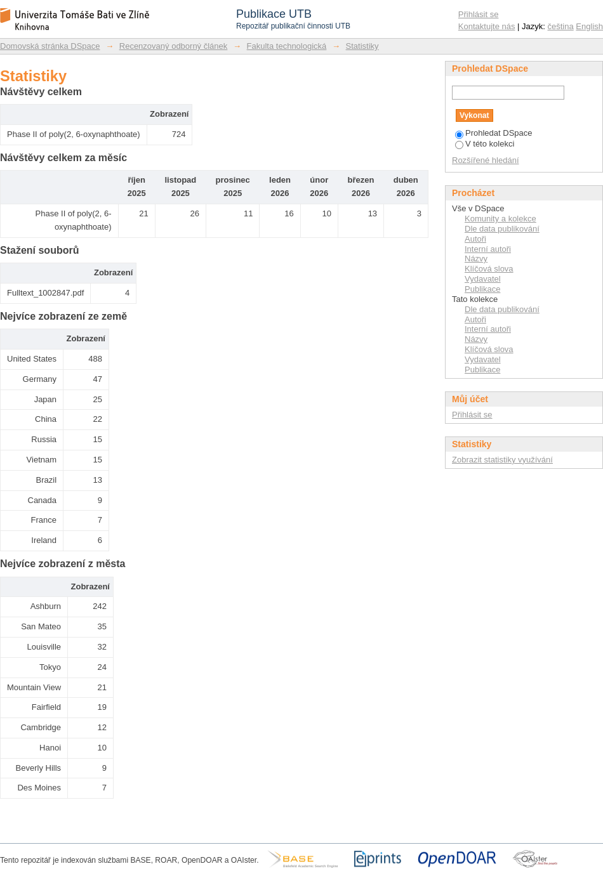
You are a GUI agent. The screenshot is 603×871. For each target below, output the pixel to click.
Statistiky (362, 46)
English (589, 26)
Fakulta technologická (287, 46)
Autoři (475, 239)
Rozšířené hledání (485, 160)
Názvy (476, 258)
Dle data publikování (502, 228)
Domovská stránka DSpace (50, 46)
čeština (561, 26)
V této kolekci (484, 143)
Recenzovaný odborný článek (173, 46)
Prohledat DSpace (494, 133)
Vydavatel (483, 279)
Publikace (482, 289)
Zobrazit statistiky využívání (502, 459)
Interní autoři (488, 249)
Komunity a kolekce (500, 218)
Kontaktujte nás (486, 26)
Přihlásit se (478, 14)
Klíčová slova (489, 268)
